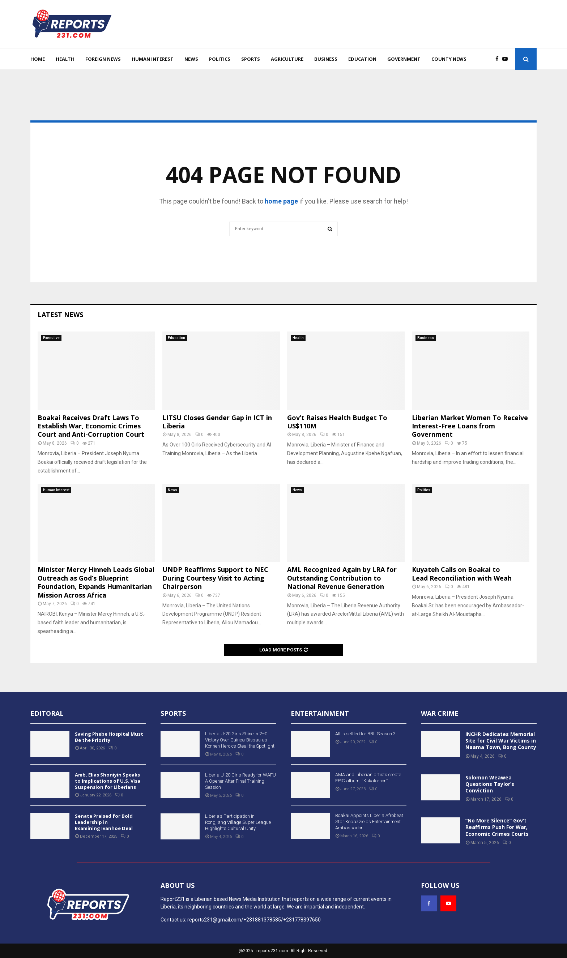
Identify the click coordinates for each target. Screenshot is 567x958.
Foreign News (103, 59)
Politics (219, 59)
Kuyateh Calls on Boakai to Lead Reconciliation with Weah (462, 573)
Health (65, 59)
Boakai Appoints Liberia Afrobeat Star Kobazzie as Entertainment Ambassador (369, 821)
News (191, 59)
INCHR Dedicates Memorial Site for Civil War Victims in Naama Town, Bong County (500, 740)
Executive (51, 338)
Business (325, 59)
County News (448, 59)
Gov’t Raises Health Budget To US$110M (337, 421)
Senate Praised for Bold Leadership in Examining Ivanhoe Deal (104, 822)
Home (37, 59)
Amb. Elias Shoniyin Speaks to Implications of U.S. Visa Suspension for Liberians (107, 780)
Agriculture (287, 59)
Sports (250, 59)
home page (281, 201)
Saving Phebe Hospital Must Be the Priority (109, 737)
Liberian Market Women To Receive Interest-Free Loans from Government (470, 426)
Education (362, 59)
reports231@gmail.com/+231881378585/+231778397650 (254, 920)
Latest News (60, 314)
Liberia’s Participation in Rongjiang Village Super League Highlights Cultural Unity (238, 822)
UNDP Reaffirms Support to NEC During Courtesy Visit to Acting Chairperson (215, 578)
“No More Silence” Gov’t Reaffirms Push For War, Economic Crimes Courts (497, 827)
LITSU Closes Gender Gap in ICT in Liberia (217, 421)
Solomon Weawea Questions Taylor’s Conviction (489, 784)
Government (404, 59)
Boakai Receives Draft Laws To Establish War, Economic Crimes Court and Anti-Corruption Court (91, 426)
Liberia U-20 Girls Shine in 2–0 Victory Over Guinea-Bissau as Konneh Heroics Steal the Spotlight (239, 740)
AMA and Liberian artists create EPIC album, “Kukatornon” (368, 777)
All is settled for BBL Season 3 (365, 733)
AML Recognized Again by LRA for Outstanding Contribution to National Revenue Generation (342, 578)
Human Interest (153, 59)
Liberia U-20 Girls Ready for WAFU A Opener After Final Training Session (240, 781)
